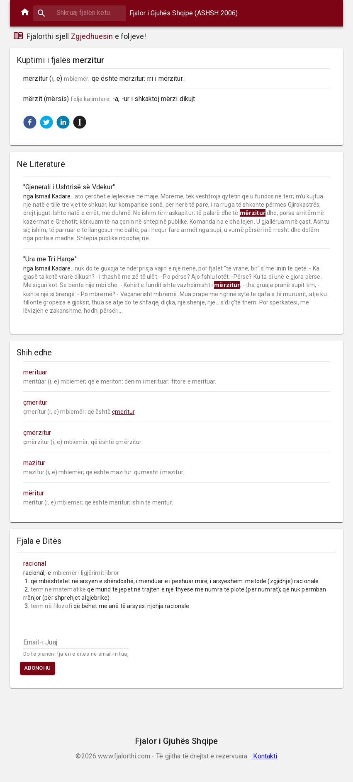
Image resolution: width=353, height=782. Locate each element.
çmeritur (35, 402)
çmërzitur (37, 433)
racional (34, 563)
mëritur (33, 493)
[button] (30, 122)
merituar (35, 372)
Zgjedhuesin (92, 36)
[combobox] (79, 12)
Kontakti (264, 756)
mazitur (34, 463)
